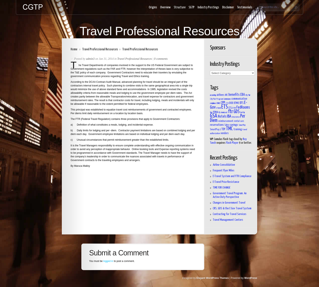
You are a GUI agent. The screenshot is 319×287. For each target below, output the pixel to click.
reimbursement (225, 121)
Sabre (226, 125)
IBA (229, 116)
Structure (180, 7)
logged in (108, 261)
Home (74, 49)
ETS (224, 107)
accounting (213, 95)
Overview (165, 7)
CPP (223, 103)
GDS (237, 111)
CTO (227, 103)
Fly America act (223, 112)
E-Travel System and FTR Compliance (232, 176)
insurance (236, 117)
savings (234, 124)
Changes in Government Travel (229, 202)
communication (239, 98)
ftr (230, 111)
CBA (242, 95)
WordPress (250, 278)
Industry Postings (208, 7)
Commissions (227, 99)
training (238, 129)
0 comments (161, 58)
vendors (225, 133)
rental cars (239, 121)
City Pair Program (216, 99)
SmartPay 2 (215, 129)
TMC (229, 128)
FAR (235, 108)
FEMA (215, 112)
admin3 (90, 58)
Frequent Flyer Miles (223, 170)
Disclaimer (228, 7)
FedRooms (243, 107)
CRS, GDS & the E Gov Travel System (232, 208)
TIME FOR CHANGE (221, 187)
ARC (226, 95)
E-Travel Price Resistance (226, 181)
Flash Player (232, 142)
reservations (217, 124)
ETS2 (230, 108)
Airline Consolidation (224, 164)
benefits (233, 95)
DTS (242, 103)
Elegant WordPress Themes (213, 278)
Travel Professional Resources (100, 49)
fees (211, 112)
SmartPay (242, 125)
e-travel (218, 108)
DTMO (236, 103)
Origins (153, 7)
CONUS (218, 103)
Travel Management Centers (228, 219)
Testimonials (244, 7)
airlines (220, 94)
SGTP (191, 7)
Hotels (222, 116)
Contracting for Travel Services (229, 214)
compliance (213, 103)
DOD (231, 103)
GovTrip (242, 112)
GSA (213, 116)
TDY (223, 129)
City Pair (248, 95)
